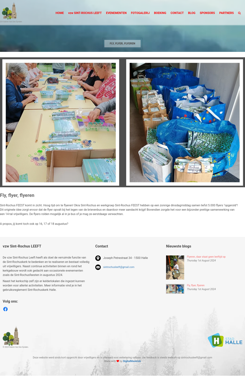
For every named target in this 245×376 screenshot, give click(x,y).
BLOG (191, 13)
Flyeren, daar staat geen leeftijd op (206, 256)
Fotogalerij (140, 13)
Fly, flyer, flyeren (122, 43)
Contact (177, 13)
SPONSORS (207, 13)
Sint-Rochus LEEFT (85, 13)
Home (60, 13)
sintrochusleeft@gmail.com (118, 267)
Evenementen (116, 13)
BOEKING (160, 13)
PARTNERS (226, 13)
